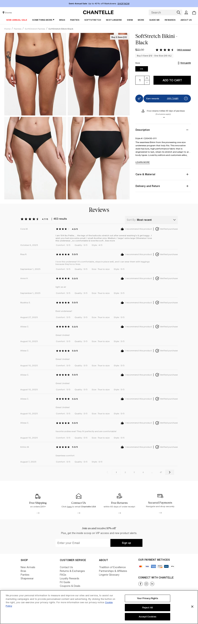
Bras (23, 571)
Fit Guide (65, 582)
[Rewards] (170, 20)
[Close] (192, 606)
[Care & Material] (163, 174)
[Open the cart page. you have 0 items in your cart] (194, 12)
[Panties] (75, 20)
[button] (186, 98)
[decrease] (147, 82)
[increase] (147, 78)
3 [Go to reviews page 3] (134, 472)
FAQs (63, 575)
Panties (25, 575)
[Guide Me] (154, 20)
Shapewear (27, 578)
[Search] (178, 12)
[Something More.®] (43, 20)
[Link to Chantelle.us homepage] (99, 12)
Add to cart (172, 80)
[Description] (163, 130)
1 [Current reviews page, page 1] (116, 472)
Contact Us (66, 567)
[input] (139, 80)
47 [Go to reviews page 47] (161, 472)
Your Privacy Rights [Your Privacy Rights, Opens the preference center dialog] (147, 598)
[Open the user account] (186, 12)
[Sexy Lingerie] (113, 20)
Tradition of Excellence (112, 567)
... (151, 472)
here (69, 506)
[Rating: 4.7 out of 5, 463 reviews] (173, 49)
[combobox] (151, 220)
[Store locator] (7, 12)
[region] (99, 607)
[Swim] (129, 20)
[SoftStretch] (92, 20)
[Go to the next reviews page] (169, 472)
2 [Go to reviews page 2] (125, 472)
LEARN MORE (143, 162)
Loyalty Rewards (69, 578)
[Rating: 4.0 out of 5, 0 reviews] (68, 229)
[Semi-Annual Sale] (17, 20)
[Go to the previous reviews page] (107, 472)
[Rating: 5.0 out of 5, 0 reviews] (68, 254)
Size (137, 63)
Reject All (147, 607)
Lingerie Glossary (109, 575)
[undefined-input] (83, 543)
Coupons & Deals (70, 586)
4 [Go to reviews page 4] (143, 472)
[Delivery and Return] (163, 186)
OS (141, 68)
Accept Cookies (147, 616)
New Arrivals (28, 567)
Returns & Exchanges (72, 571)
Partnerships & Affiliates (113, 571)
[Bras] (62, 20)
